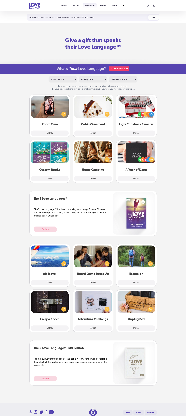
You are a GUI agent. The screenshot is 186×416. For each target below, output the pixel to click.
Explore (45, 229)
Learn (64, 5)
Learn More (89, 17)
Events (103, 5)
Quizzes (75, 5)
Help (128, 412)
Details (50, 133)
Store (114, 5)
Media (138, 412)
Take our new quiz (119, 68)
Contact (150, 412)
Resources (90, 5)
